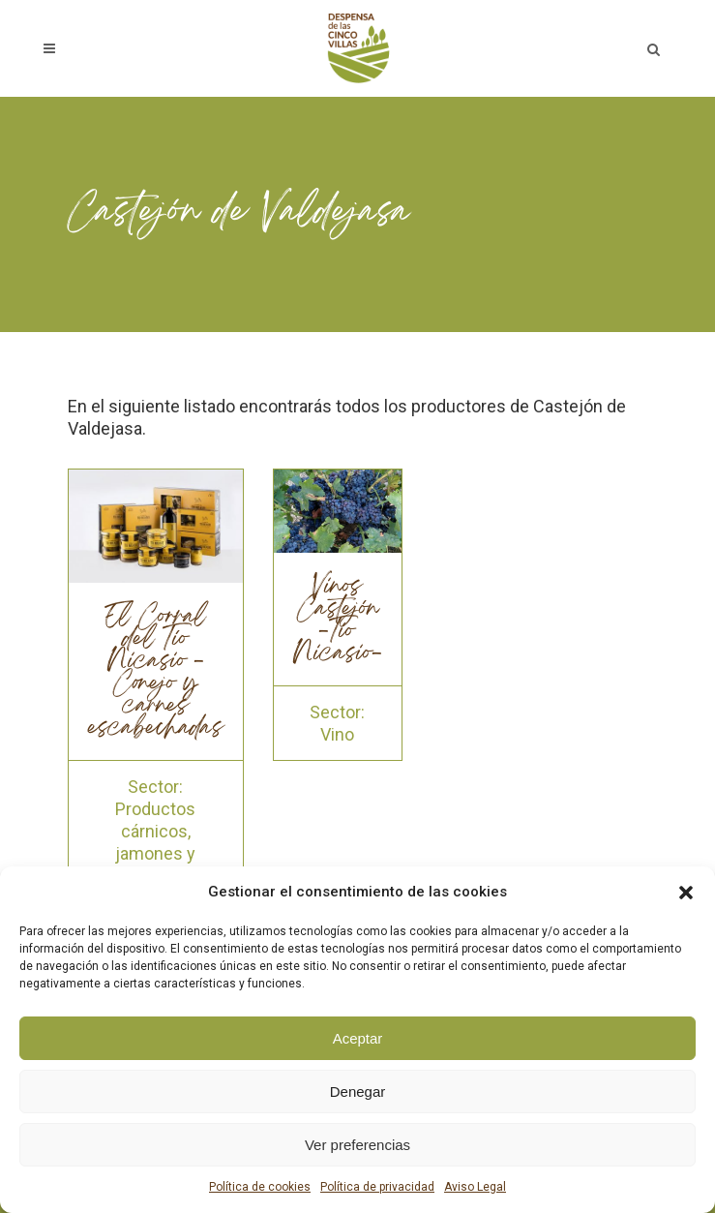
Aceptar (358, 1038)
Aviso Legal (475, 1187)
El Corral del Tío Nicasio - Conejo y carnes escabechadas (155, 673)
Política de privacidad (377, 1187)
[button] (686, 892)
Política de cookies (260, 1187)
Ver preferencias (357, 1145)
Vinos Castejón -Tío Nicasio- (337, 621)
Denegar (358, 1091)
